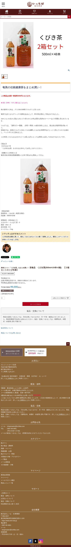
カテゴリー (35, 439)
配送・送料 (35, 384)
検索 (69, 16)
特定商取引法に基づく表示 (10, 504)
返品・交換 (35, 406)
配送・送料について (8, 496)
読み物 (20, 12)
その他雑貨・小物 (7, 465)
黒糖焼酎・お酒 (6, 451)
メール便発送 (5, 462)
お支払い (35, 361)
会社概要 (35, 510)
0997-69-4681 (12, 428)
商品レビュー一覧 (7, 483)
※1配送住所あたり (35, 352)
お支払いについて (7, 498)
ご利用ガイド (11, 378)
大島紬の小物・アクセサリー (11, 456)
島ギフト (4, 443)
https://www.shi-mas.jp (9, 520)
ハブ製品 (4, 459)
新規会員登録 (5, 475)
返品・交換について (8, 501)
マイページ (50, 12)
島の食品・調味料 (7, 446)
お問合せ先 (35, 422)
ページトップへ (68, 344)
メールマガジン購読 (8, 480)
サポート (35, 489)
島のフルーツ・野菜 (8, 454)
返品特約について (7, 328)
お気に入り (34, 12)
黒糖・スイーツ (6, 448)
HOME (6, 12)
